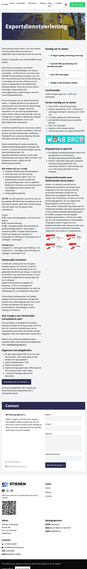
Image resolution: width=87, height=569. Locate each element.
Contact (59, 3)
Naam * (63, 417)
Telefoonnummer (63, 457)
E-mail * (63, 427)
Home (12, 3)
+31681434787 (13, 462)
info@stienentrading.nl (16, 344)
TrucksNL (15, 566)
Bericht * (63, 441)
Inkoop (43, 3)
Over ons (51, 4)
